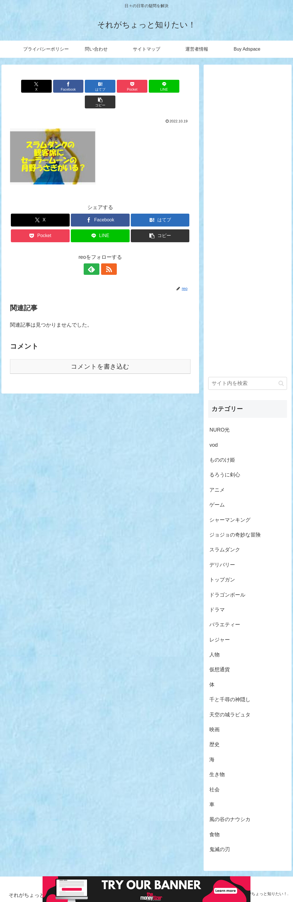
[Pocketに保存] (115, 86)
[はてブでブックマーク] (85, 86)
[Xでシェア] (24, 86)
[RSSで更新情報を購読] (107, 253)
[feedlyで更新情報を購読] (93, 253)
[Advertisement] (247, 214)
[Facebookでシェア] (54, 86)
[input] (247, 383)
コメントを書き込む (100, 350)
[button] (176, 86)
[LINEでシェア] (145, 86)
